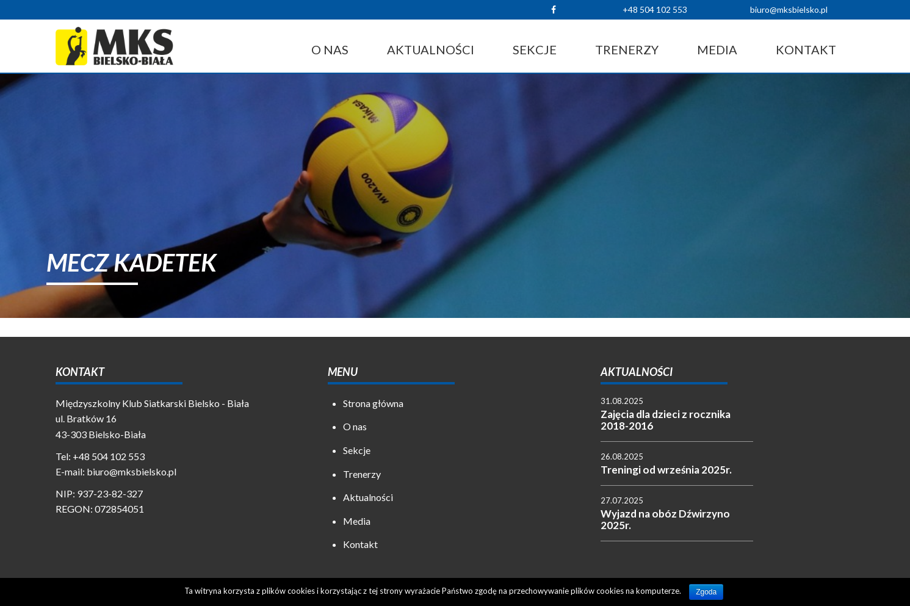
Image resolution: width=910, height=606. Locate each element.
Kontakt (806, 49)
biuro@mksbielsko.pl (789, 9)
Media (717, 49)
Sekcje (535, 49)
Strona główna (373, 403)
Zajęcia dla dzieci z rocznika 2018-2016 (666, 420)
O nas (329, 49)
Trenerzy (627, 49)
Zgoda (706, 592)
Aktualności (430, 49)
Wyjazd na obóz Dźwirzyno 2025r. (665, 519)
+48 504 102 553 (655, 9)
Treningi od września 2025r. (666, 469)
